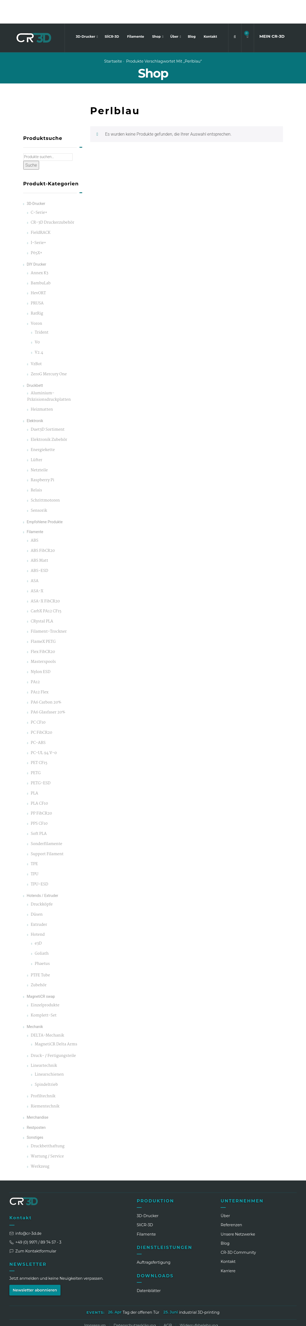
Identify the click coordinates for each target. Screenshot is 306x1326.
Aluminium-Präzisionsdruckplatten (49, 372)
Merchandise (37, 1094)
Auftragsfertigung (154, 1238)
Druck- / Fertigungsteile (53, 1032)
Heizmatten (42, 386)
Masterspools (43, 638)
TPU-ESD (39, 861)
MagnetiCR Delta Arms (56, 1021)
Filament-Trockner (49, 608)
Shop (157, 13)
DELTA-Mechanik (47, 1012)
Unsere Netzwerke (238, 1210)
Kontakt (210, 13)
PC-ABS (38, 719)
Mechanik (35, 1003)
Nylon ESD (41, 648)
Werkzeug (40, 1143)
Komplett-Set (43, 992)
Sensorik (39, 487)
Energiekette (43, 426)
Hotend (38, 911)
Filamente (135, 13)
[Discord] (282, 1317)
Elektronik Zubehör (49, 416)
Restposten (36, 1104)
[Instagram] (243, 1317)
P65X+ (36, 229)
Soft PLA (39, 810)
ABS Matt (39, 537)
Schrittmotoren (45, 477)
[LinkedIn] (233, 1317)
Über (174, 13)
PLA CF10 (39, 780)
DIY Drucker (36, 240)
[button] (247, 13)
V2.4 (39, 329)
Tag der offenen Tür (141, 1288)
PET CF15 (39, 739)
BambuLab (41, 260)
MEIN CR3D (272, 12)
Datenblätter (149, 1267)
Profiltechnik (43, 1072)
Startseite (113, 37)
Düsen (37, 891)
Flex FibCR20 (43, 628)
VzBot (36, 341)
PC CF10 (38, 699)
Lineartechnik (44, 1042)
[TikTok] (272, 1317)
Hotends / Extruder (42, 872)
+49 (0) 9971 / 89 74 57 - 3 (35, 1218)
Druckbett (35, 362)
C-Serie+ (39, 189)
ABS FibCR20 (43, 527)
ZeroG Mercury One (49, 350)
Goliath (42, 930)
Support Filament (47, 830)
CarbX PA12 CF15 (46, 588)
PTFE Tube (40, 952)
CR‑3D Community (238, 1228)
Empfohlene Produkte (45, 498)
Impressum (95, 1302)
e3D (38, 920)
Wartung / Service (47, 1133)
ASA (35, 558)
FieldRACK (41, 209)
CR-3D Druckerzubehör (52, 199)
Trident (41, 309)
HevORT (38, 270)
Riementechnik (45, 1083)
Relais (36, 467)
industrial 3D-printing (199, 1288)
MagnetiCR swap (41, 973)
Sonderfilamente (46, 820)
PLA (34, 770)
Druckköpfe (42, 881)
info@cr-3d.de (25, 1209)
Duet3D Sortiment (48, 406)
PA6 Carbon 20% (46, 679)
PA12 (35, 659)
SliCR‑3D (145, 1201)
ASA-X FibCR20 (45, 578)
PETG (36, 750)
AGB (168, 1302)
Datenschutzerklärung (135, 1302)
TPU (34, 851)
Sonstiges (35, 1113)
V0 (37, 319)
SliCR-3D (112, 13)
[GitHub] (292, 1317)
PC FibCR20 (41, 709)
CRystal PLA (42, 598)
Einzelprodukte (45, 982)
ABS (34, 517)
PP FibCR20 (41, 790)
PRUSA (37, 280)
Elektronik (35, 397)
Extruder (39, 901)
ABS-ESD (39, 547)
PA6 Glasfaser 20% (48, 689)
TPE (34, 841)
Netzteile (39, 447)
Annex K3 (39, 249)
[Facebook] (252, 1317)
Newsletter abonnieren (35, 1266)
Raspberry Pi (42, 457)
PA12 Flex (39, 669)
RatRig (37, 290)
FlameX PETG (43, 618)
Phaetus (42, 940)
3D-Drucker (86, 13)
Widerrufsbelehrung (199, 1302)
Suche (31, 141)
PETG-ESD (41, 760)
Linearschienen (49, 1051)
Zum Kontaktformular (32, 1227)
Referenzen (231, 1201)
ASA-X (37, 567)
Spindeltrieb (46, 1061)
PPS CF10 (39, 800)
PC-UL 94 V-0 (44, 729)
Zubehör (39, 962)
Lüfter (36, 436)
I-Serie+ (38, 219)
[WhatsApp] (262, 1317)
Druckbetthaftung (48, 1123)
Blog (192, 13)
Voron (36, 300)
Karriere (228, 1247)
